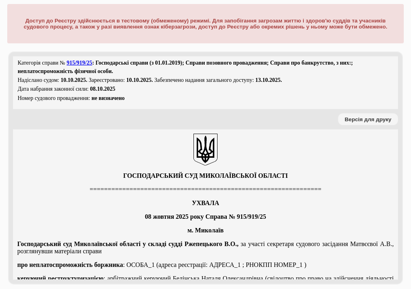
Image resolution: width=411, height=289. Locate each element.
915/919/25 (79, 63)
